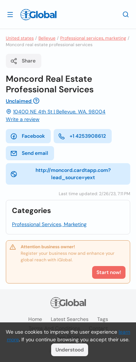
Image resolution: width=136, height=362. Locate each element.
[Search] (126, 14)
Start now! (108, 272)
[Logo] (38, 14)
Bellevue (46, 38)
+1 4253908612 (82, 136)
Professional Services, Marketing (49, 224)
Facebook (27, 136)
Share (23, 61)
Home (35, 319)
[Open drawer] (10, 14)
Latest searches (69, 319)
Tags (102, 319)
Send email (29, 153)
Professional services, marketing (93, 38)
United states (20, 38)
